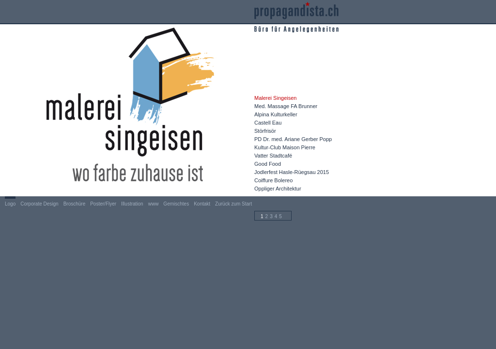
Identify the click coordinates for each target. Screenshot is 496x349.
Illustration (132, 203)
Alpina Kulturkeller (275, 114)
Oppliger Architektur (277, 188)
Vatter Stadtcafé (273, 156)
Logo (10, 203)
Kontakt (202, 203)
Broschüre (74, 203)
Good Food (267, 164)
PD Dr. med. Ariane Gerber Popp (293, 139)
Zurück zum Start (233, 203)
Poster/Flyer (103, 203)
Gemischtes (176, 203)
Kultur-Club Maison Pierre (284, 147)
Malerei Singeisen (275, 98)
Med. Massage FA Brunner (285, 106)
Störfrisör (265, 131)
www (153, 203)
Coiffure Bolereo (273, 180)
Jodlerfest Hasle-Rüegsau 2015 (291, 172)
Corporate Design (39, 203)
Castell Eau (267, 123)
